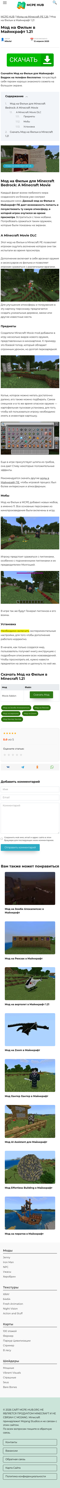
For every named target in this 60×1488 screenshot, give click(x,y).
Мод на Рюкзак (42, 707)
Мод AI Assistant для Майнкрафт (26, 1142)
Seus (6, 1382)
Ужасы (7, 1271)
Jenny (6, 1257)
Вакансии (11, 1450)
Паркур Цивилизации (17, 1340)
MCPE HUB (35, 5)
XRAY (6, 1294)
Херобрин (9, 1276)
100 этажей (10, 1331)
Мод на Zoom (30, 713)
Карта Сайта (13, 1467)
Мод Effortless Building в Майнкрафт (28, 1187)
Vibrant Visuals (12, 1372)
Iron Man (8, 1262)
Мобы (26, 121)
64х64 (6, 1299)
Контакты (11, 1442)
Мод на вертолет (11, 713)
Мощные (8, 1368)
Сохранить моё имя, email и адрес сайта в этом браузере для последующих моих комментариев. (29, 838)
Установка (29, 126)
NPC (5, 1267)
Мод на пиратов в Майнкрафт (24, 1233)
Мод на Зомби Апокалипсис (16, 707)
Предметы (29, 116)
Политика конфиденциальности (25, 1476)
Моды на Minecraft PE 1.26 (32, 16)
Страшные (9, 1377)
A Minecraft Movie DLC (28, 112)
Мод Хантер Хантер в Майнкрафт (26, 1096)
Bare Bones (10, 1387)
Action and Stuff (13, 1313)
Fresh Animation (13, 1303)
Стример (8, 1345)
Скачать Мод (41, 694)
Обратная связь (15, 1459)
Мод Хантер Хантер (12, 719)
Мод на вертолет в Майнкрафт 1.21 (27, 1004)
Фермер (8, 1336)
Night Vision (10, 1308)
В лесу (7, 1350)
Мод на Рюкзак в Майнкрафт (24, 958)
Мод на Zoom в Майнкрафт (22, 1050)
